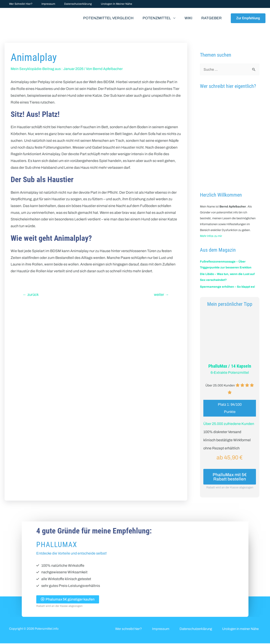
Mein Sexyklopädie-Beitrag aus (36, 69)
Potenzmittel (161, 18)
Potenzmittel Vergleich (115, 18)
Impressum (43, 3)
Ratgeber (212, 18)
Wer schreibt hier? (19, 3)
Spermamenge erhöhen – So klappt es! (227, 286)
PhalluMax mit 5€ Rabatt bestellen (229, 477)
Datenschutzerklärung (69, 3)
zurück (31, 294)
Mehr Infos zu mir (211, 236)
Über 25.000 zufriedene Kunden (228, 423)
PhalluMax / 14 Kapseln (229, 366)
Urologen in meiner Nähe (103, 3)
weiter (161, 294)
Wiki (191, 18)
